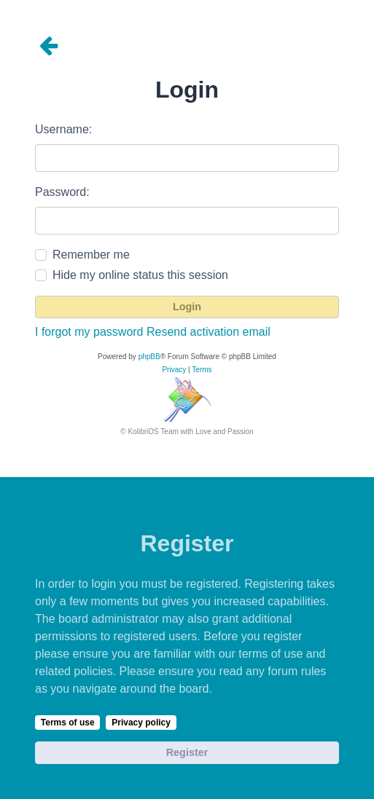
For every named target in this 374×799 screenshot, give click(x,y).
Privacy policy (141, 722)
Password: (62, 192)
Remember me (91, 254)
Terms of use (68, 722)
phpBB (149, 357)
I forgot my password (89, 332)
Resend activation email (208, 332)
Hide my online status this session (140, 275)
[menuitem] (174, 370)
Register (187, 752)
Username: (63, 129)
